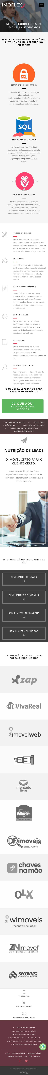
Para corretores (15, 1056)
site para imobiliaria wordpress (24, 1044)
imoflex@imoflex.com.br (24, 1017)
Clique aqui (23, 406)
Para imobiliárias (34, 1053)
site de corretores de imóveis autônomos (24, 1041)
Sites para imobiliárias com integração (24, 1038)
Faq (25, 1056)
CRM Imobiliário (18, 1053)
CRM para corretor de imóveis (24, 1031)
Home (8, 1053)
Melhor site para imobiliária (24, 1034)
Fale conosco (34, 1056)
